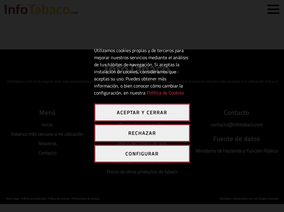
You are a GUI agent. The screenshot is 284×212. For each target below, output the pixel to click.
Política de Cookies (165, 92)
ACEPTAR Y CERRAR (142, 112)
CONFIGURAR (142, 153)
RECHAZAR (142, 133)
